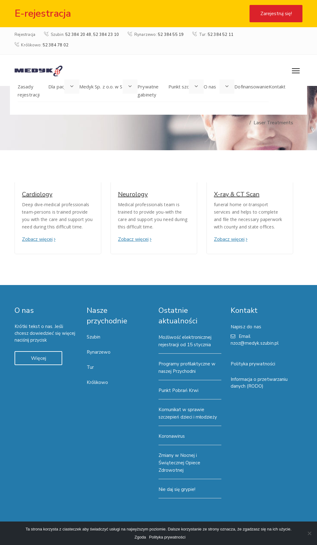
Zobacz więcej (37, 239)
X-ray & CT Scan (236, 194)
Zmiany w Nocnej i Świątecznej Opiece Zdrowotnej (179, 462)
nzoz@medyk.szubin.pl (255, 343)
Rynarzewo (99, 352)
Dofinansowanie (251, 86)
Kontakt (277, 86)
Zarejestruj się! (276, 13)
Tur (90, 367)
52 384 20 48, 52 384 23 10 (92, 34)
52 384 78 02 (55, 45)
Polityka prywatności (253, 364)
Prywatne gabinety (147, 90)
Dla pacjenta (61, 86)
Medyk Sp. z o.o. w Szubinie (108, 86)
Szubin (93, 337)
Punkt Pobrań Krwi (178, 390)
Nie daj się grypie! (176, 489)
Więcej (38, 358)
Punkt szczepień (186, 86)
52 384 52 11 (220, 34)
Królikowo (97, 382)
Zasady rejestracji (29, 90)
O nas (210, 86)
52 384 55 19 (171, 34)
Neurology (133, 194)
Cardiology (37, 194)
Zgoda (140, 537)
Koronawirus (171, 436)
